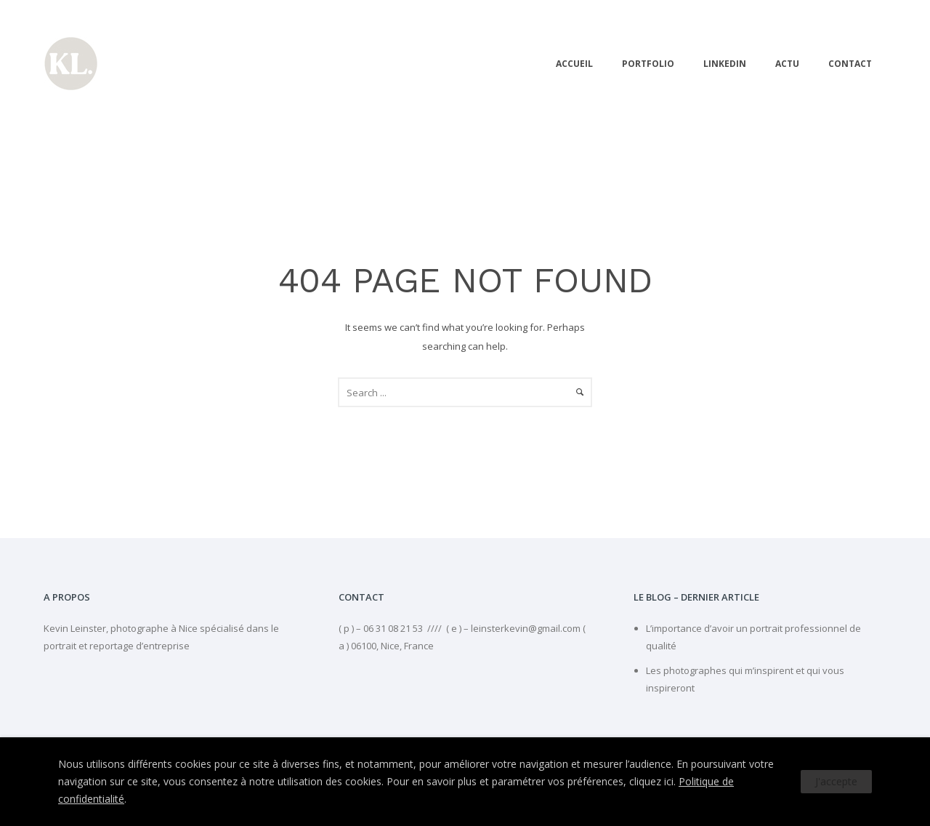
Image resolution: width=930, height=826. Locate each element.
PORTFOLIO (648, 63)
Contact (850, 63)
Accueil (574, 63)
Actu (787, 63)
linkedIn (724, 63)
